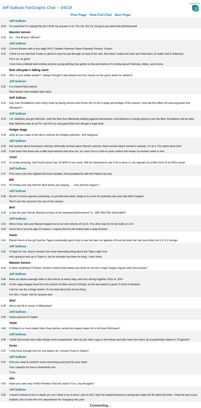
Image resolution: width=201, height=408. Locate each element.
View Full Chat (100, 15)
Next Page (122, 15)
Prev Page (78, 15)
